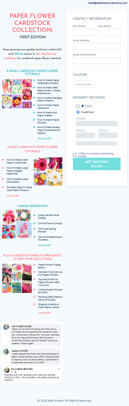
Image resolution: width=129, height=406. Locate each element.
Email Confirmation (84, 54)
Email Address (81, 40)
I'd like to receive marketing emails (96, 155)
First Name (79, 26)
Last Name (104, 26)
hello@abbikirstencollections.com (107, 3)
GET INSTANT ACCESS (96, 163)
